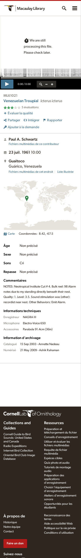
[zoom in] (52, 84)
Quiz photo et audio (57, 462)
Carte (9, 233)
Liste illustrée (65, 171)
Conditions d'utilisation (59, 532)
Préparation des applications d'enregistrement (55, 479)
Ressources (54, 423)
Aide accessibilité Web (58, 523)
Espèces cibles (53, 458)
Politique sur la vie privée (60, 528)
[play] (7, 84)
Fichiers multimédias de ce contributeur (34, 144)
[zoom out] (46, 84)
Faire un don (15, 543)
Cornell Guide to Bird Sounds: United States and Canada (17, 438)
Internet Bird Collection (18, 450)
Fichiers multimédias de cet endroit (31, 171)
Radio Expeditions (15, 446)
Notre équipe (11, 526)
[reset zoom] (40, 84)
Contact (8, 531)
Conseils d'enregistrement (61, 437)
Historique (10, 522)
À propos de (14, 516)
